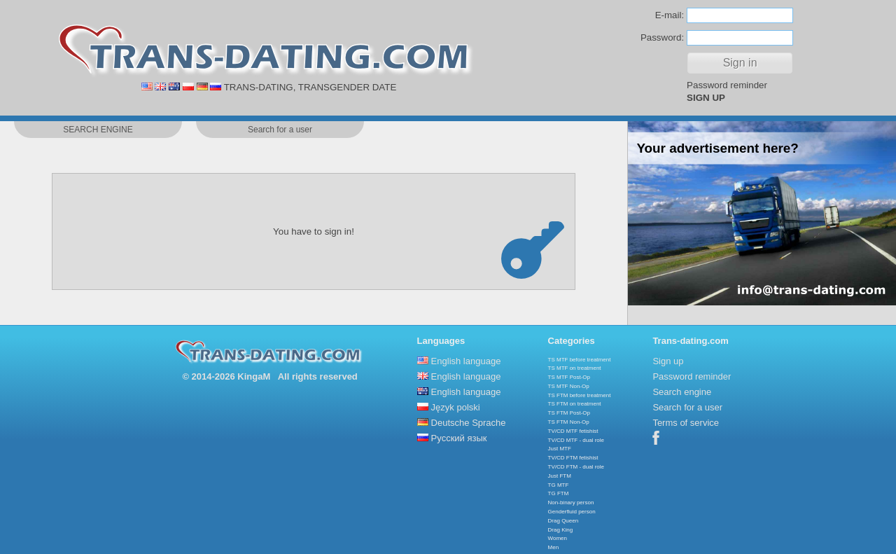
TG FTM (558, 493)
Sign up (667, 361)
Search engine (681, 392)
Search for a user (687, 407)
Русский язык (459, 438)
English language (466, 361)
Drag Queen (563, 521)
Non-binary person (571, 502)
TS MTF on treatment (574, 368)
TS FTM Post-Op (569, 413)
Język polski (455, 407)
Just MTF (559, 448)
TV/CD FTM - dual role (576, 467)
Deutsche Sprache (468, 422)
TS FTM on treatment (574, 404)
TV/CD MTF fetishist (573, 431)
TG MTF (558, 485)
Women (557, 538)
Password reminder (727, 85)
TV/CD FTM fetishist (573, 458)
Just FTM (559, 476)
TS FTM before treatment (579, 395)
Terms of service (685, 422)
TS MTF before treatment (579, 359)
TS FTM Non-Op (568, 422)
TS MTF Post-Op (569, 377)
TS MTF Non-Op (568, 386)
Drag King (560, 530)
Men (553, 547)
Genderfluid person (572, 511)
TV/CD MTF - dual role (576, 440)
